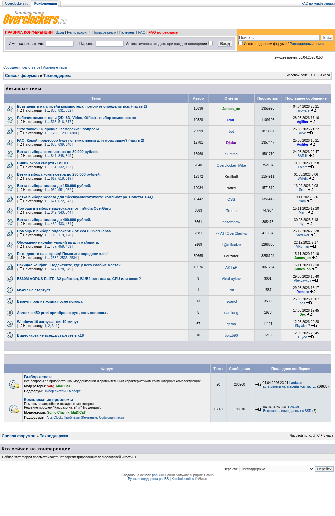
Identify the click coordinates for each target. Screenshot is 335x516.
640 (68, 144)
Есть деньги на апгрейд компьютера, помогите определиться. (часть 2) (82, 106)
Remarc (302, 292)
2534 (73, 258)
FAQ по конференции (318, 3)
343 (61, 212)
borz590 (231, 335)
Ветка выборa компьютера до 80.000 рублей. (58, 152)
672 (61, 201)
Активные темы (55, 67)
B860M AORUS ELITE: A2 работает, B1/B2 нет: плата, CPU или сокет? (79, 279)
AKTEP (231, 267)
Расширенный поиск (307, 44)
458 (61, 246)
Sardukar (302, 235)
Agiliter (302, 122)
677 (54, 269)
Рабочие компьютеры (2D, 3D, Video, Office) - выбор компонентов (76, 118)
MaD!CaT (63, 386)
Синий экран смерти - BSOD (42, 163)
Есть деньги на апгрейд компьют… (289, 386)
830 (54, 110)
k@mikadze (231, 245)
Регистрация (77, 32)
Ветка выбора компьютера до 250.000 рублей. (59, 174)
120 (68, 235)
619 (68, 178)
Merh (302, 212)
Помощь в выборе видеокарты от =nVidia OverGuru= (65, 208)
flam (302, 201)
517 (68, 122)
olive (302, 133)
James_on (231, 109)
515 (54, 122)
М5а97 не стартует (33, 290)
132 (61, 167)
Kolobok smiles (182, 479)
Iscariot (231, 301)
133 (68, 167)
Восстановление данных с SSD (287, 411)
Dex (302, 314)
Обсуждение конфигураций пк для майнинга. (58, 242)
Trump (231, 211)
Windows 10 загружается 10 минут (48, 322)
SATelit (302, 156)
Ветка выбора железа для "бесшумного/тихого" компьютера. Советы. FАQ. (85, 197)
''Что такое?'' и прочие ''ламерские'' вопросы (58, 129)
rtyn (302, 224)
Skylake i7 (302, 326)
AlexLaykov (231, 279)
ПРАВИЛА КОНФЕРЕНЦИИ (29, 32)
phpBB (157, 475)
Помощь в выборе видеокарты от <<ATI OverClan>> (64, 231)
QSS (231, 199)
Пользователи (104, 32)
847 (54, 156)
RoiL (231, 120)
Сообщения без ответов (21, 67)
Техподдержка (57, 75)
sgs (302, 303)
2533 (64, 258)
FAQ (142, 32)
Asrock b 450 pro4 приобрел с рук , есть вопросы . (62, 313)
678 (61, 269)
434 (68, 224)
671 (54, 201)
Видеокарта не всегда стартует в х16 (50, 335)
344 (68, 212)
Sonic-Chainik (58, 412)
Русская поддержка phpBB (148, 479)
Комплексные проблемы (48, 399)
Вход (60, 32)
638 (54, 144)
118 (54, 235)
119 (61, 235)
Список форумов (22, 75)
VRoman (302, 246)
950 (54, 190)
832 (68, 110)
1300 (73, 133)
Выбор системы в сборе (62, 391)
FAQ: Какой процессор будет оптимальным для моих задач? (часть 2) (80, 140)
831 (61, 110)
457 (54, 246)
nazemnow (231, 222)
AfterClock (54, 417)
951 (61, 190)
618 (61, 178)
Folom (302, 167)
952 (68, 190)
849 (68, 156)
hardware (303, 110)
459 (68, 246)
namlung (231, 313)
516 (61, 122)
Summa (231, 154)
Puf (231, 290)
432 (54, 224)
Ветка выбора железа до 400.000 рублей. (54, 220)
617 (54, 178)
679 (68, 269)
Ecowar (293, 407)
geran (231, 324)
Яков (302, 190)
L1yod (302, 337)
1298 (54, 133)
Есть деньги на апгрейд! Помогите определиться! (62, 254)
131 (54, 167)
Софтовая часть (111, 417)
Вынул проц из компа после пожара (50, 301)
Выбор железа (38, 377)
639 (61, 144)
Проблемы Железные (80, 417)
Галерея (126, 32)
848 (61, 156)
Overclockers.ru (16, 3)
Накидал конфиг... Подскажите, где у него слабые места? (69, 265)
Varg (51, 386)
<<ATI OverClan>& (231, 233)
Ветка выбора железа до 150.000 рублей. (54, 186)
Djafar (231, 143)
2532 (54, 258)
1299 (64, 133)
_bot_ (231, 131)
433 (61, 224)
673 (68, 201)
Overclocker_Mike (231, 165)
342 (54, 212)
